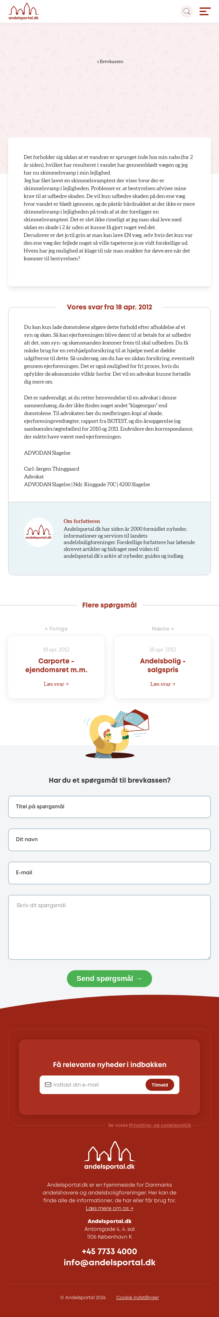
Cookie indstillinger (137, 1298)
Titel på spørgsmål (40, 806)
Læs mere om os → (109, 1208)
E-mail (24, 872)
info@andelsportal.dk (110, 1263)
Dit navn (27, 839)
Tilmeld (160, 1085)
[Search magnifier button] (187, 11)
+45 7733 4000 (109, 1252)
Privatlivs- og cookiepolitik (160, 1126)
